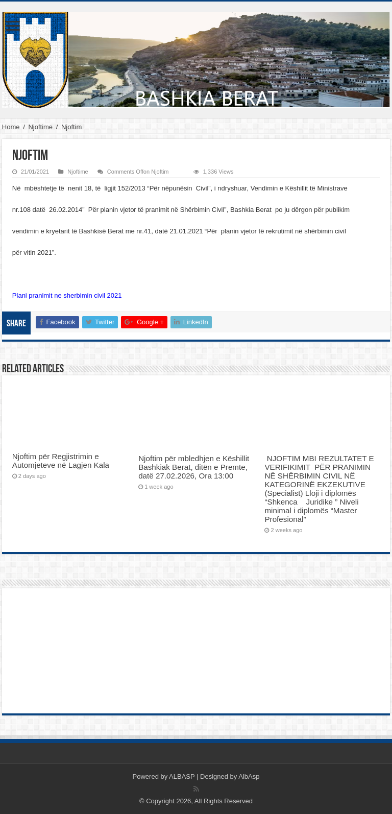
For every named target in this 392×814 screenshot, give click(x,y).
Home (11, 127)
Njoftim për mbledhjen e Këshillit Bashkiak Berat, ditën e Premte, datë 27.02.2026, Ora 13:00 (193, 467)
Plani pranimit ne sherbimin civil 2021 (67, 295)
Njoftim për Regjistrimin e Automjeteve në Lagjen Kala (60, 460)
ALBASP (181, 776)
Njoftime (40, 127)
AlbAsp (248, 776)
